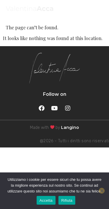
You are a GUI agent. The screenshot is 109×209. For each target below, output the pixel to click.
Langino (70, 127)
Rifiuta (67, 200)
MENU (93, 9)
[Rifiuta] (102, 191)
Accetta (46, 200)
